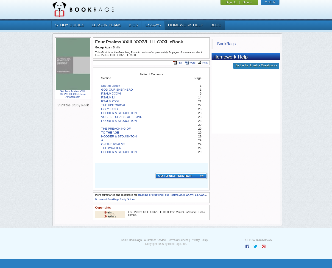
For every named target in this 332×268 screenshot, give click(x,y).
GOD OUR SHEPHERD (117, 89)
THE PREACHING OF (116, 128)
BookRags (226, 44)
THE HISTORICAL (113, 105)
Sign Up (231, 2)
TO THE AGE (110, 132)
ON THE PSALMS (113, 144)
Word (190, 62)
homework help (185, 25)
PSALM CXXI (110, 101)
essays (153, 25)
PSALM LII (108, 97)
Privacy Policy (199, 240)
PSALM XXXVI (111, 93)
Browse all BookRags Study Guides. (115, 199)
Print (203, 62)
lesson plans (106, 25)
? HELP (270, 2)
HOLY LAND (109, 109)
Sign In (247, 2)
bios (133, 25)
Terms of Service (178, 240)
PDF (178, 62)
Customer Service (155, 240)
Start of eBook (110, 85)
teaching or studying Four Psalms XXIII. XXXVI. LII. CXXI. (172, 194)
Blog (216, 25)
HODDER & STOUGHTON (119, 113)
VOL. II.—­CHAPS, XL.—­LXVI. (121, 117)
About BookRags (131, 240)
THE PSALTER (111, 148)
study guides (69, 25)
